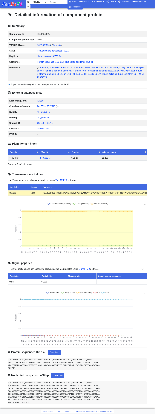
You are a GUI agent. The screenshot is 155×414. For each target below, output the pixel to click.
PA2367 (41, 101)
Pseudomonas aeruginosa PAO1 (53, 51)
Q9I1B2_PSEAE (45, 123)
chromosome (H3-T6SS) (49, 56)
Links (59, 411)
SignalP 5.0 (84, 269)
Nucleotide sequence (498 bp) (79, 62)
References (75, 7)
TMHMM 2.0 (61, 180)
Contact (68, 411)
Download (54, 352)
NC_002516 (43, 117)
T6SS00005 (43, 45)
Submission (48, 411)
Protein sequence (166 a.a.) (50, 62)
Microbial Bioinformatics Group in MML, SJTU (94, 411)
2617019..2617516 (46, 106)
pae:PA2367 (43, 128)
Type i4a (57, 45)
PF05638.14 (45, 158)
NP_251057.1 (43, 112)
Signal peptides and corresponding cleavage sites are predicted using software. (55, 269)
